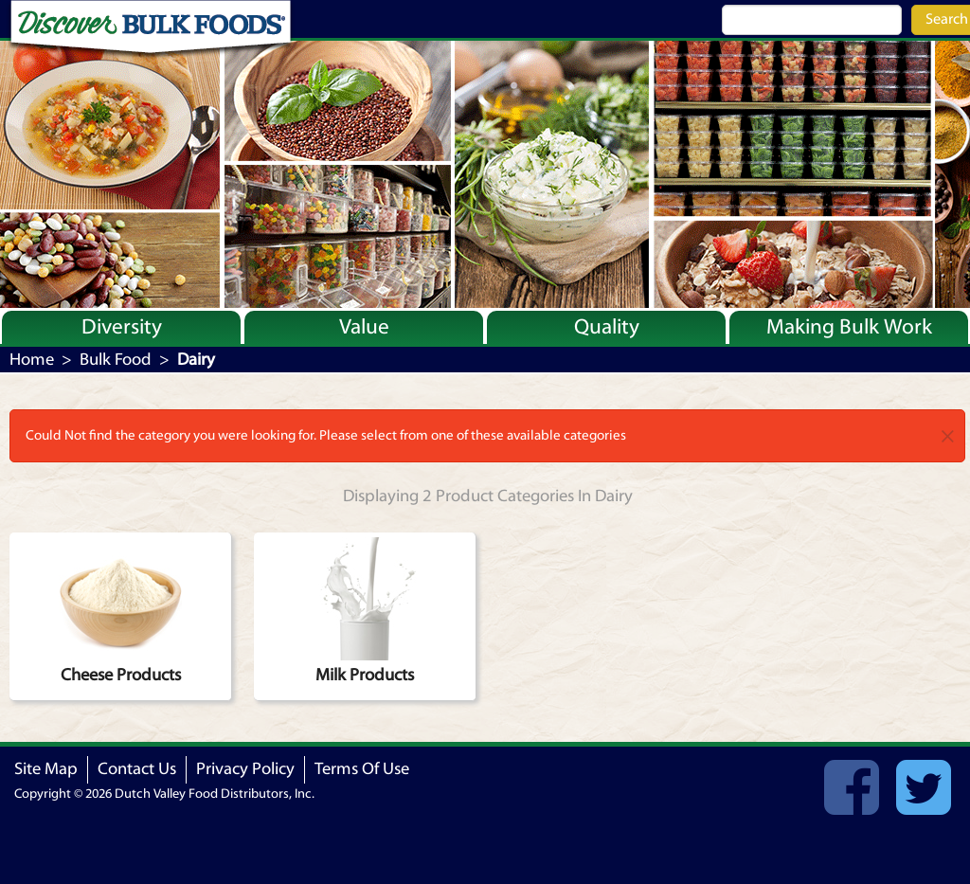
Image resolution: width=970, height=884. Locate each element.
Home (31, 360)
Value (364, 327)
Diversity (121, 327)
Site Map (46, 769)
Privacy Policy (245, 769)
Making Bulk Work (849, 327)
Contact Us (137, 769)
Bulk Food (116, 360)
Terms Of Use (361, 769)
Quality (606, 327)
